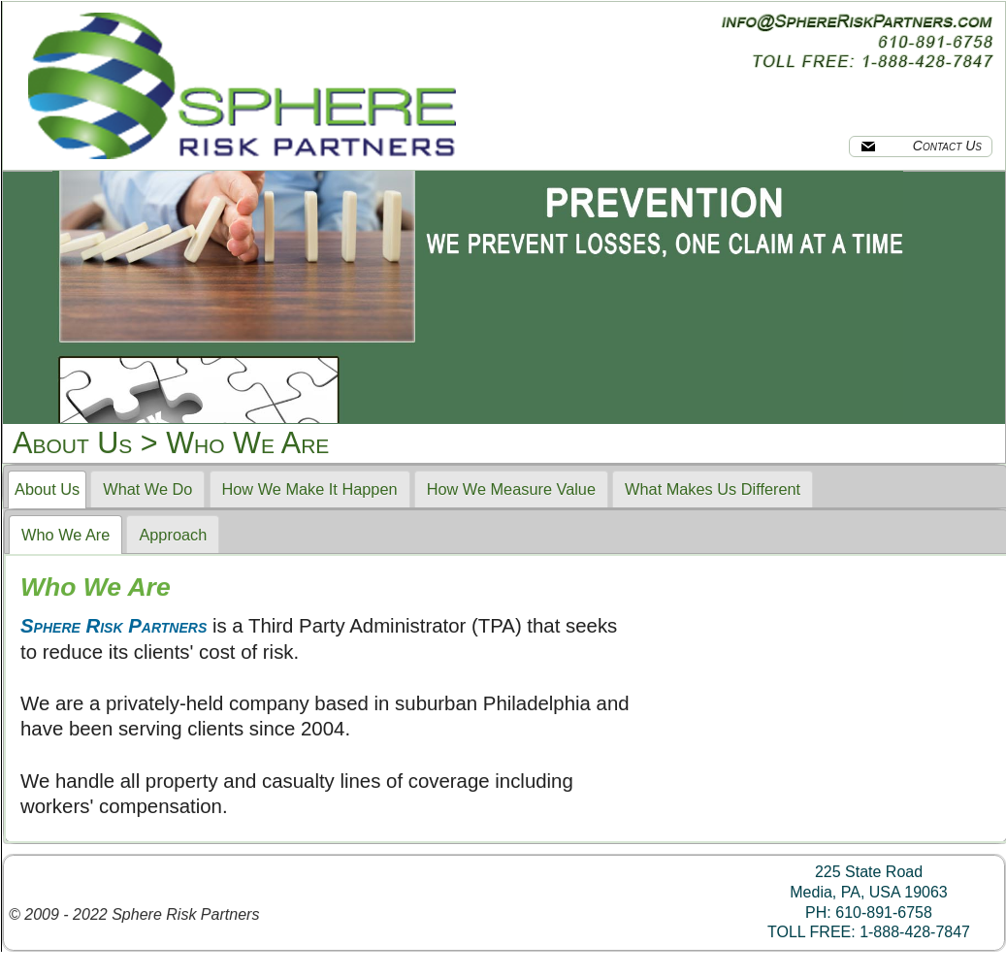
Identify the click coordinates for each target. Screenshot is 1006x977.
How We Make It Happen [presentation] (310, 489)
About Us (72, 442)
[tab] (47, 490)
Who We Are (247, 442)
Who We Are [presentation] (65, 534)
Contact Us (921, 145)
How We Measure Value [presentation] (511, 489)
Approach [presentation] (173, 534)
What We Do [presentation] (147, 489)
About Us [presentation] (47, 489)
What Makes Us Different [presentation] (712, 489)
